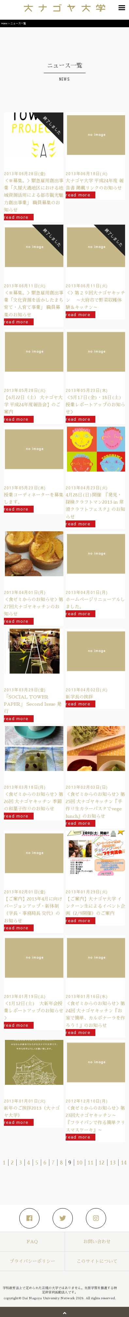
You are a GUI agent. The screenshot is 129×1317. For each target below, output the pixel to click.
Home (4, 23)
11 (90, 1162)
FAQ (32, 1241)
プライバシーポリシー (32, 1261)
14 (124, 1162)
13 (113, 1162)
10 (79, 1162)
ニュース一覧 (18, 23)
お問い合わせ (97, 1241)
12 (102, 1162)
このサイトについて (97, 1261)
